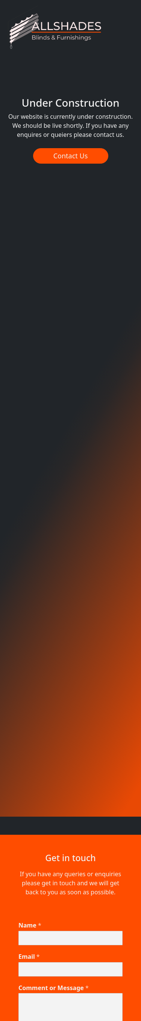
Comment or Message (53, 988)
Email (29, 957)
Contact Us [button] (70, 155)
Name (29, 925)
